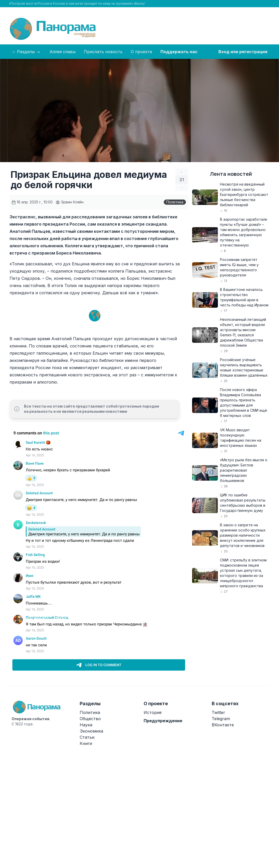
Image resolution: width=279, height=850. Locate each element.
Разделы (26, 52)
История (152, 712)
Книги (86, 743)
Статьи (87, 737)
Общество (90, 718)
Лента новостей (231, 174)
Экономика (91, 731)
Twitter (218, 712)
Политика (174, 202)
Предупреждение (163, 720)
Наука (86, 724)
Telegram (221, 718)
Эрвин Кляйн (70, 202)
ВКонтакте (223, 724)
